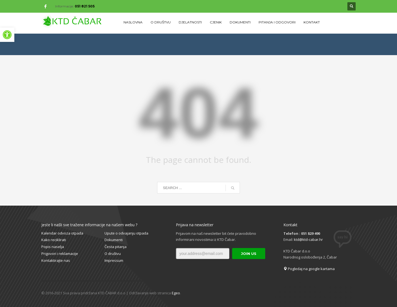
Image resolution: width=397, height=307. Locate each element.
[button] (7, 35)
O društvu (112, 253)
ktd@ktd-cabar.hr (308, 239)
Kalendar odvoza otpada (62, 233)
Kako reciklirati (53, 239)
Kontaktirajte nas (55, 260)
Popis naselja (52, 246)
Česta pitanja (115, 246)
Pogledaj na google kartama (309, 268)
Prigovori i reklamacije (59, 253)
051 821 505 (85, 6)
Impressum (113, 260)
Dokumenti (113, 239)
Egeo (176, 292)
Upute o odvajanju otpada (126, 233)
